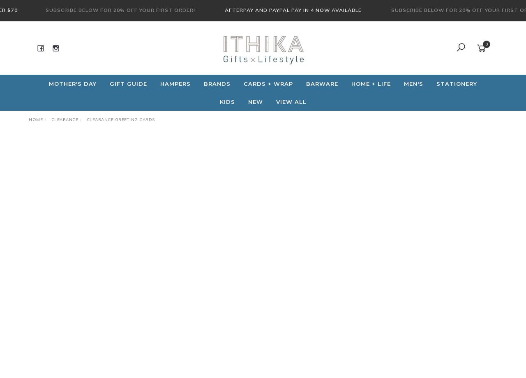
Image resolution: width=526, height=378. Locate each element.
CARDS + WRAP (268, 83)
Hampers (175, 83)
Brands (217, 83)
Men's (413, 83)
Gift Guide (128, 83)
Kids (227, 102)
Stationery (456, 83)
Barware (322, 83)
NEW (255, 102)
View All (291, 102)
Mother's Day (73, 83)
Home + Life (371, 83)
